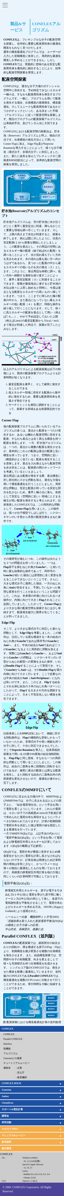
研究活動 (6, 1122)
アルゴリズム (10, 1053)
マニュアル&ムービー (13, 1135)
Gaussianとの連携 (12, 1058)
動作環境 (6, 1148)
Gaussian (6, 1090)
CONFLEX (7, 1028)
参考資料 (6, 1142)
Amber (5, 1096)
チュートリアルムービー (16, 1063)
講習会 (5, 1116)
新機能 (7, 1048)
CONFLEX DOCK (11, 1083)
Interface (7, 1044)
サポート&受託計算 (12, 1109)
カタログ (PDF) (10, 1129)
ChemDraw (7, 1103)
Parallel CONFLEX (12, 1039)
